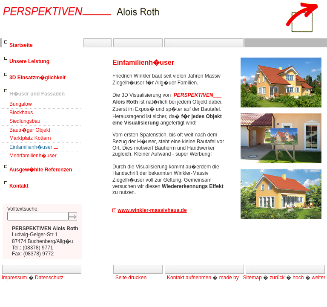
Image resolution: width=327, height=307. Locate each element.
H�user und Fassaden (37, 94)
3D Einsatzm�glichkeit (37, 78)
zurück (277, 278)
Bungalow (20, 104)
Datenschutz (49, 278)
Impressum (14, 278)
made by (229, 278)
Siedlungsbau (24, 121)
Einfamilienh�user (30, 147)
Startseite (21, 45)
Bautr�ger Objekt (29, 130)
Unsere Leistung (29, 61)
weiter (318, 278)
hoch (298, 278)
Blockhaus (21, 113)
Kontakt (19, 186)
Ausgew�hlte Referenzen (40, 170)
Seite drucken (130, 278)
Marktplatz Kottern (30, 138)
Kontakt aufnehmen (189, 278)
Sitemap (252, 278)
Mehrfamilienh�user (33, 156)
